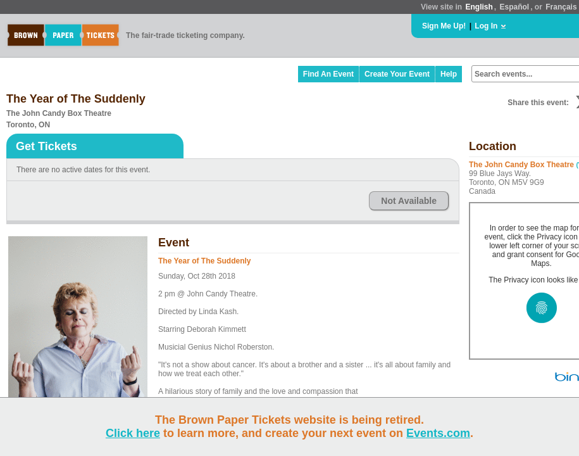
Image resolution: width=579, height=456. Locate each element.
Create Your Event (397, 74)
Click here (133, 433)
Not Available (409, 201)
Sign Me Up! (444, 26)
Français (560, 7)
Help (448, 74)
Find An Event (328, 74)
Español (515, 7)
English (478, 7)
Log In (486, 26)
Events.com (438, 433)
